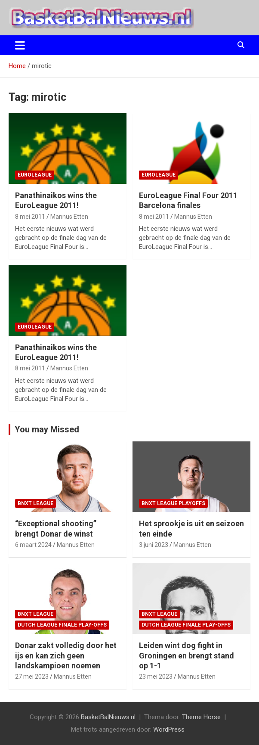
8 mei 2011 (30, 216)
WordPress (169, 729)
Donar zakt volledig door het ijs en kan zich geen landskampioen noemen (66, 655)
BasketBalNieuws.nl (108, 717)
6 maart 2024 (33, 544)
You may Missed (47, 429)
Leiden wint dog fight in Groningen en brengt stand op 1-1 (186, 655)
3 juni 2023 (153, 544)
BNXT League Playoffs (173, 503)
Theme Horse (201, 717)
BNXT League (35, 503)
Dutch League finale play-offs (62, 625)
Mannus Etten (69, 216)
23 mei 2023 (156, 676)
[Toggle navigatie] (20, 45)
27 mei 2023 (32, 676)
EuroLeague (35, 175)
